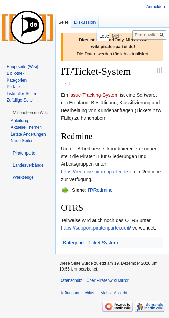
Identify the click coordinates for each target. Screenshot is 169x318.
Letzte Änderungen (28, 134)
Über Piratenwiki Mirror (108, 280)
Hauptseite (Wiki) (22, 66)
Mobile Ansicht (113, 292)
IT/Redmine (100, 190)
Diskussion (85, 22)
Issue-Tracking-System (94, 95)
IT (70, 83)
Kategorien (17, 80)
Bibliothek (15, 73)
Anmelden (155, 6)
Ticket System (103, 242)
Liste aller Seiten (22, 93)
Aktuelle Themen (26, 127)
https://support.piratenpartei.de (94, 228)
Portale (13, 86)
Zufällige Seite (20, 100)
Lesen (100, 36)
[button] (30, 112)
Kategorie (73, 242)
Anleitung (19, 120)
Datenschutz (70, 280)
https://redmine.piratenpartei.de (94, 171)
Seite (63, 22)
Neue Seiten (22, 140)
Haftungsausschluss (77, 292)
